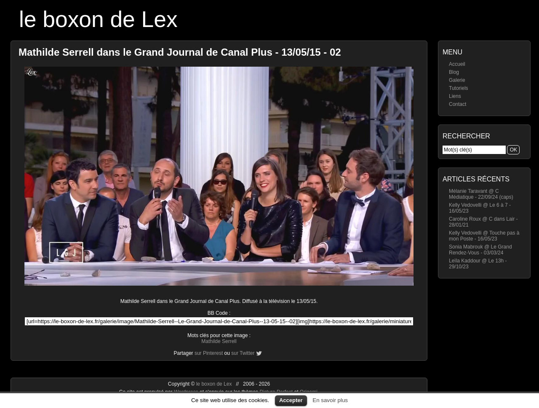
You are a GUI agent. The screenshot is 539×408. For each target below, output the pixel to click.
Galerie (457, 80)
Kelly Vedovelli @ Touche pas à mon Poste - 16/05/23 (484, 236)
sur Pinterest (209, 353)
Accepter (291, 400)
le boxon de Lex (98, 19)
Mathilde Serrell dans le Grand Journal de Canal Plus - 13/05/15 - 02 (180, 52)
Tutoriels (458, 88)
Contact (457, 104)
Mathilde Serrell (218, 341)
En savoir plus (330, 400)
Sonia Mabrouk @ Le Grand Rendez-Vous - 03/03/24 (480, 250)
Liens (455, 96)
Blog (454, 72)
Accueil (457, 64)
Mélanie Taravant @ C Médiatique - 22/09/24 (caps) (481, 194)
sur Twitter (242, 353)
